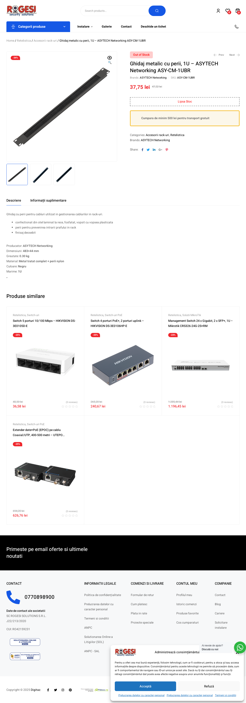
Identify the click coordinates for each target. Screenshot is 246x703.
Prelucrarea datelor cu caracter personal (141, 695)
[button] (109, 60)
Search (157, 11)
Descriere (13, 200)
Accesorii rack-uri (45, 40)
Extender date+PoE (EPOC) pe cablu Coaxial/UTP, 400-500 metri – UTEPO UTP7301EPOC (38, 435)
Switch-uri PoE (113, 315)
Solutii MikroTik (191, 315)
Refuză (209, 686)
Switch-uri (33, 315)
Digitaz (35, 690)
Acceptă (145, 686)
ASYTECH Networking (153, 78)
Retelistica (24, 40)
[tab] (13, 200)
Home (10, 40)
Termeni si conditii (225, 695)
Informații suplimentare (48, 200)
